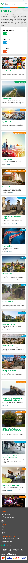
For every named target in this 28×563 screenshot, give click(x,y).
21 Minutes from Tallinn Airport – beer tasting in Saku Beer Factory (11, 430)
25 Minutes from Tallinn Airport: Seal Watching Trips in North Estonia (12, 399)
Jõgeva (3, 533)
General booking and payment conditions (10, 538)
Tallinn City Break (7, 159)
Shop (20, 0)
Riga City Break (6, 122)
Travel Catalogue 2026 (8, 99)
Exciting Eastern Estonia (9, 371)
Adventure (15, 0)
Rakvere (3, 530)
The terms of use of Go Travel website (10, 540)
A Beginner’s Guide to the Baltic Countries (11, 217)
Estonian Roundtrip (7, 301)
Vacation (3, 0)
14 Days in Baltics (7, 274)
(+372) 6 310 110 (4, 513)
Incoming (25, 0)
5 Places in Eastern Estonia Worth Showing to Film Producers (11, 456)
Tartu (3, 527)
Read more (8, 76)
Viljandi (3, 532)
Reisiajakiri (9, 0)
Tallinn (3, 526)
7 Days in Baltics (7, 246)
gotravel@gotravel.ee (5, 514)
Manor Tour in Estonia (8, 324)
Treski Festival (6, 71)
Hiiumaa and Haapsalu (8, 346)
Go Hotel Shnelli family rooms (10, 485)
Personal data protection (7, 541)
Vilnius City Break (7, 187)
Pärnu (3, 529)
